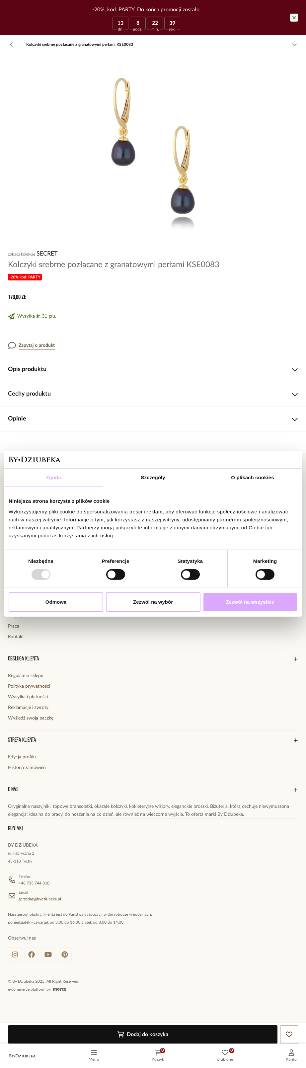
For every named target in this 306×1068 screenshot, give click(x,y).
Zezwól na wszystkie (250, 602)
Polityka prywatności (29, 686)
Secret (47, 254)
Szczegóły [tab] (153, 477)
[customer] (291, 1056)
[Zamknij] (294, 18)
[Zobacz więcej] (294, 44)
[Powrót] (11, 44)
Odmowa (55, 602)
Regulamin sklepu (25, 675)
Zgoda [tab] (53, 477)
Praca (13, 626)
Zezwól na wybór (153, 602)
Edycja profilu (22, 757)
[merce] (59, 989)
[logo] (22, 1056)
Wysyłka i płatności (28, 697)
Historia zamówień (27, 767)
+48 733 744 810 (34, 883)
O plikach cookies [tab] (252, 477)
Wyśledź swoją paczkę (30, 718)
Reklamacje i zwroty (28, 707)
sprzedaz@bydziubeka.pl (40, 899)
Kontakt (16, 637)
